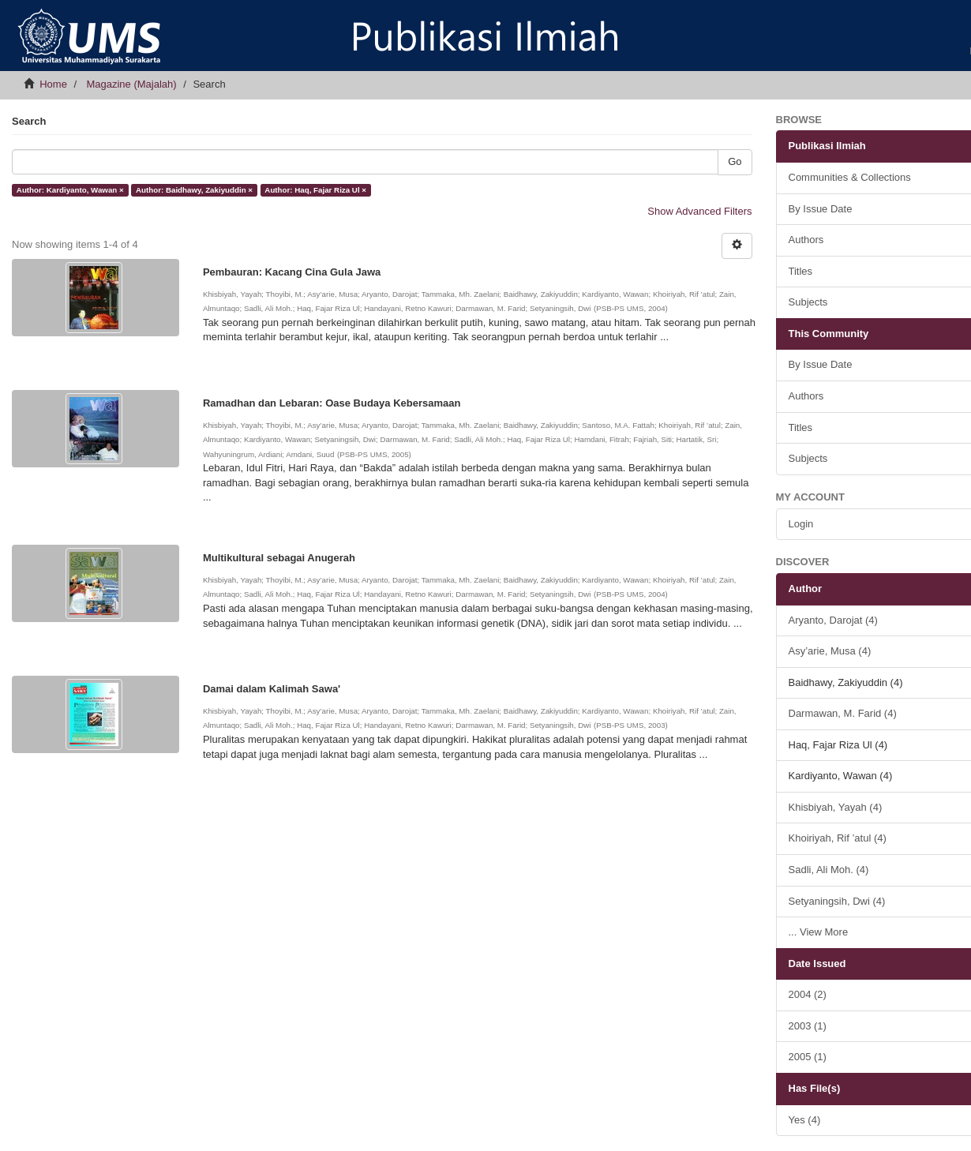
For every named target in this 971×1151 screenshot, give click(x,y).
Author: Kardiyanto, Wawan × (70, 190)
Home (53, 84)
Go (734, 161)
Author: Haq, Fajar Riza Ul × (315, 190)
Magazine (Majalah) (131, 84)
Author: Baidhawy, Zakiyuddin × (194, 190)
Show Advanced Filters (699, 211)
